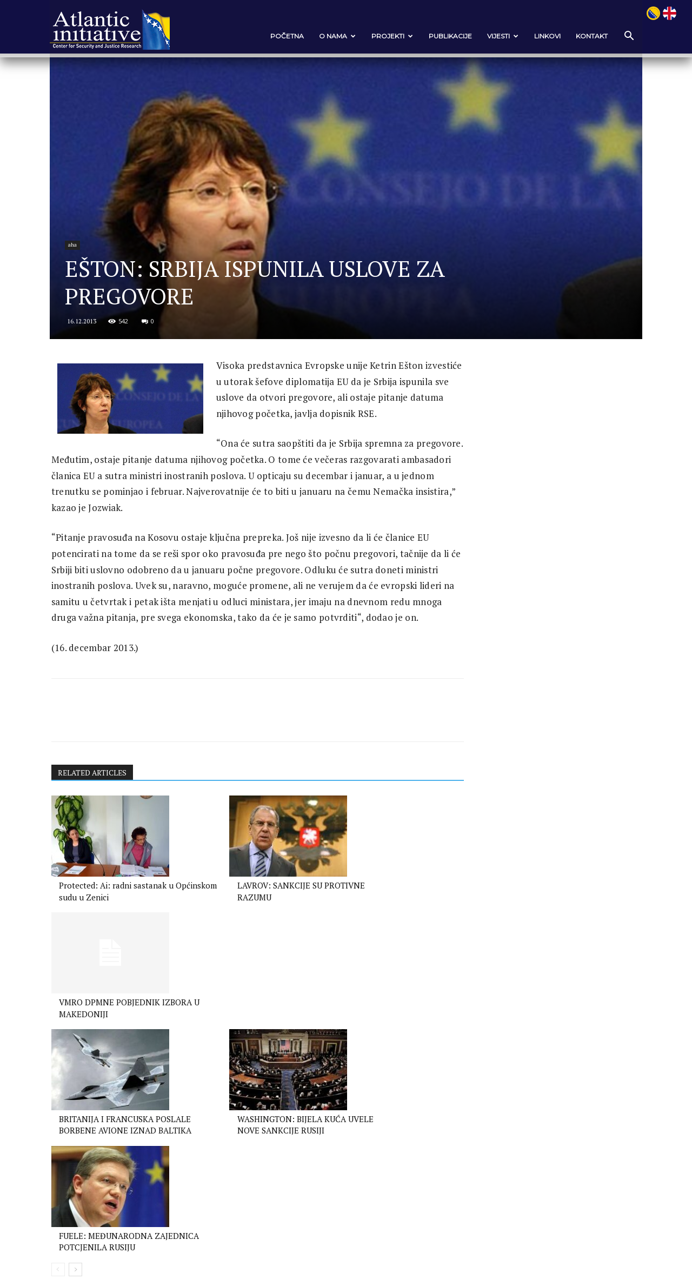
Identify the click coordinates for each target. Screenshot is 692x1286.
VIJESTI (496, 36)
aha (81, 282)
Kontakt (585, 36)
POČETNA (280, 36)
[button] (622, 36)
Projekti (386, 36)
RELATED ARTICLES (99, 849)
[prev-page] (64, 1126)
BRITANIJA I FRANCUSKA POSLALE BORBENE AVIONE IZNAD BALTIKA (110, 1092)
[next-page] (81, 1126)
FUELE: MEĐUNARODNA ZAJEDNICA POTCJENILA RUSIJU (363, 1092)
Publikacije (443, 36)
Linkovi (541, 36)
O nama (330, 36)
